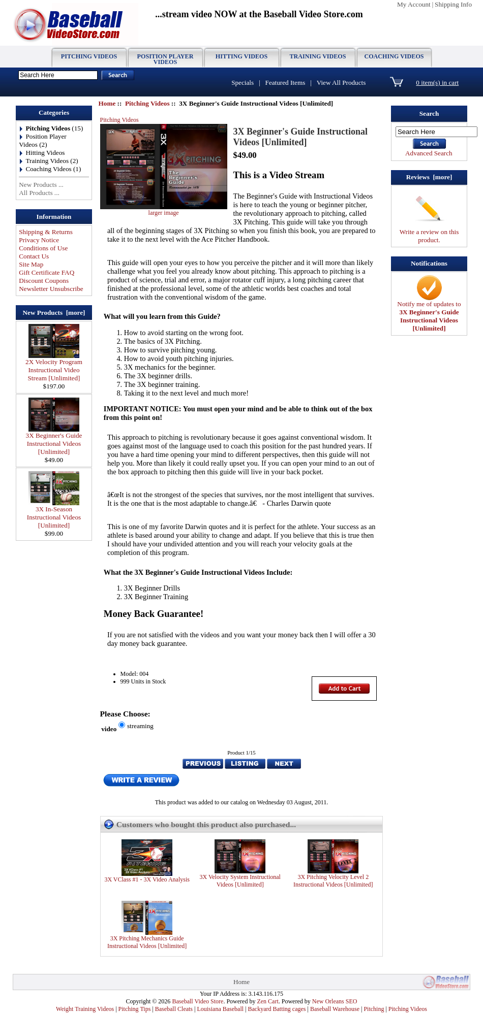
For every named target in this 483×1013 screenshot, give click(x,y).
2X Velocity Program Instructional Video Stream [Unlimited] (53, 367)
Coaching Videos (394, 56)
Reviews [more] (429, 177)
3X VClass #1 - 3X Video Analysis (147, 879)
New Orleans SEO (334, 1001)
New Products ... (41, 184)
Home (107, 103)
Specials (242, 82)
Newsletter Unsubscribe (51, 288)
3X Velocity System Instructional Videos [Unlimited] (239, 880)
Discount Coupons (44, 280)
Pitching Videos (147, 103)
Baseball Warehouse (334, 1008)
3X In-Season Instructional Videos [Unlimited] (54, 514)
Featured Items (285, 82)
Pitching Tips (134, 1008)
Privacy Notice (39, 240)
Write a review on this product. (429, 233)
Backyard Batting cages (277, 1008)
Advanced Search (428, 153)
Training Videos (318, 56)
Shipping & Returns (46, 232)
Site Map (31, 264)
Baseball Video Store (197, 1001)
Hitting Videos (241, 56)
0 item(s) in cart (437, 82)
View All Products (341, 82)
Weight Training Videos (85, 1008)
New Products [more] (54, 312)
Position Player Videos (165, 59)
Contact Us (34, 256)
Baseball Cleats (174, 1008)
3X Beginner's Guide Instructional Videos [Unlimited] (54, 440)
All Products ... (39, 193)
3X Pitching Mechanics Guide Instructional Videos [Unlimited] (147, 942)
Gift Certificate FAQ (46, 272)
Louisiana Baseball (220, 1008)
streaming (140, 726)
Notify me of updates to (429, 313)
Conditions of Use (43, 248)
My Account (414, 4)
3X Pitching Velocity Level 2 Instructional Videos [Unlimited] (333, 880)
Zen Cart (267, 1001)
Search (429, 113)
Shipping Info (453, 4)
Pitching (374, 1008)
